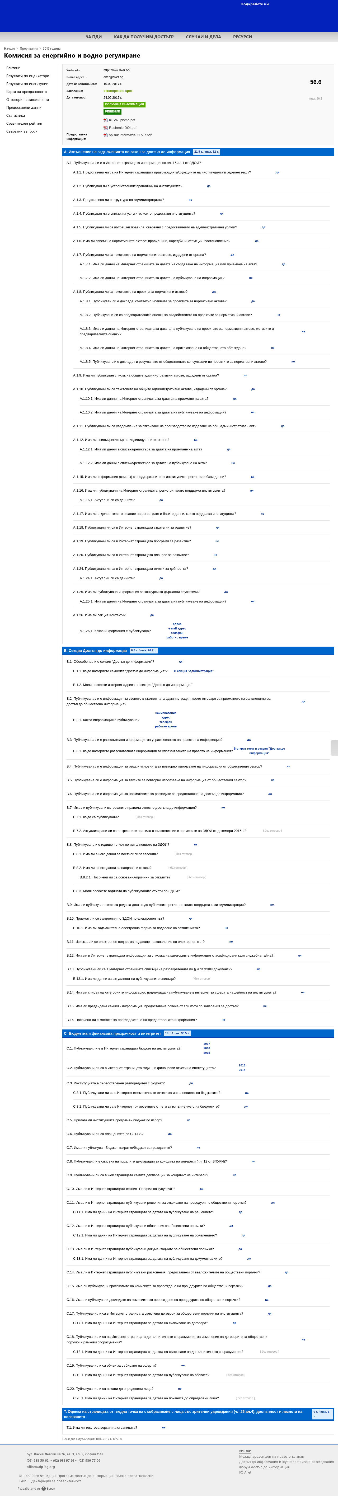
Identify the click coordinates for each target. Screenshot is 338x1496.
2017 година (51, 48)
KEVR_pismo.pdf (122, 120)
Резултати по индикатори (27, 75)
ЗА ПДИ (94, 36)
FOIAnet (245, 1472)
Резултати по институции (27, 83)
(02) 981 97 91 (63, 1460)
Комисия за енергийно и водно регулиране (72, 55)
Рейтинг (13, 67)
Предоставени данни (23, 107)
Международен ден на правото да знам (271, 1456)
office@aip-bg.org (41, 1466)
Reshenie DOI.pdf (122, 128)
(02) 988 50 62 (38, 1460)
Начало (9, 48)
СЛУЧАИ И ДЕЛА (203, 36)
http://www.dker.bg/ (117, 70)
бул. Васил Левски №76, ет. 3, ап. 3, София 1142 (65, 1454)
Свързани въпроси (21, 131)
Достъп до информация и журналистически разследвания (286, 1461)
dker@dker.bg (113, 77)
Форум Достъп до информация (264, 1467)
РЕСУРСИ (242, 36)
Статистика (15, 115)
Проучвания (29, 48)
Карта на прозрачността (26, 91)
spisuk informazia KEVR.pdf (130, 135)
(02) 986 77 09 (89, 1460)
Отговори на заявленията (27, 99)
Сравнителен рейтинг (24, 123)
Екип (22, 1481)
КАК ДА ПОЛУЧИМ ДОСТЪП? (144, 36)
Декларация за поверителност (56, 1481)
